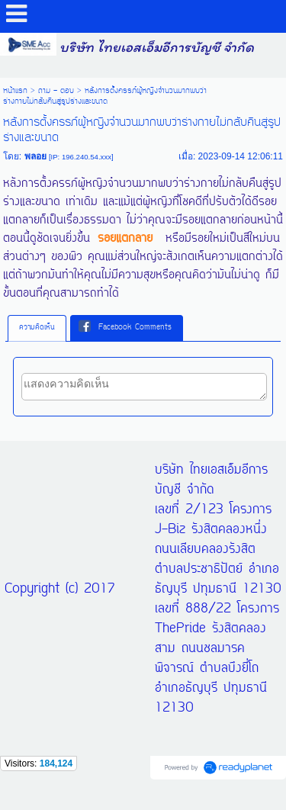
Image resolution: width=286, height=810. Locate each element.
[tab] (37, 328)
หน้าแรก (15, 90)
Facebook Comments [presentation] (125, 327)
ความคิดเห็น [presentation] (37, 327)
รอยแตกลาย (125, 239)
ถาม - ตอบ (56, 90)
